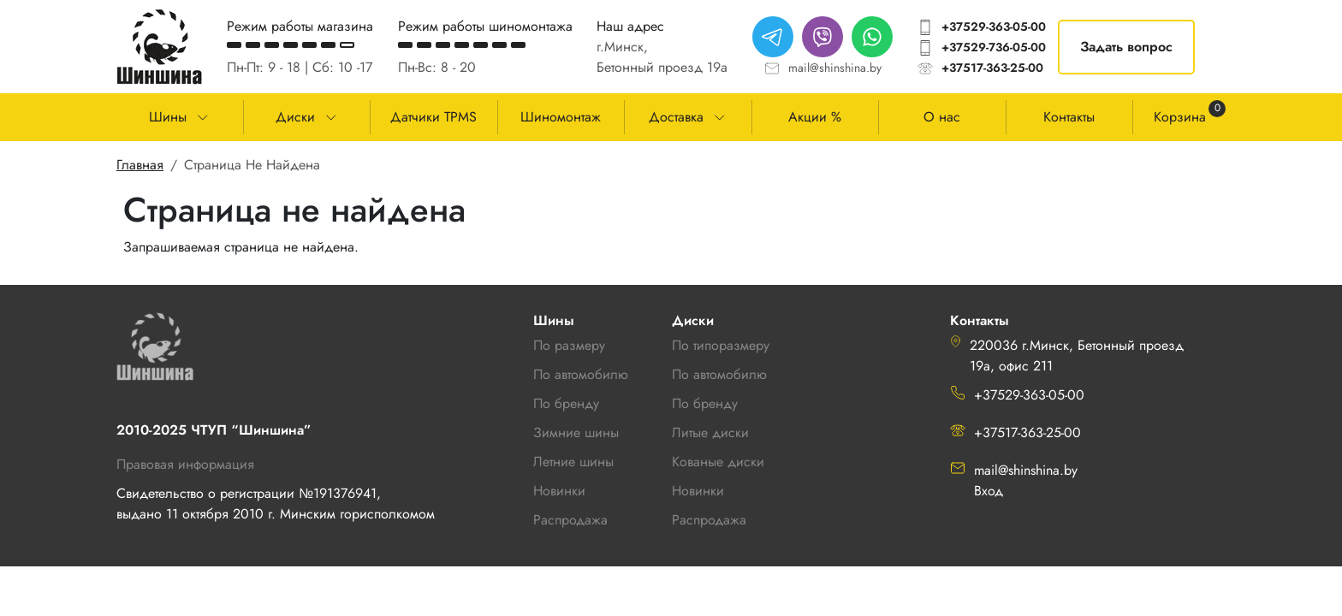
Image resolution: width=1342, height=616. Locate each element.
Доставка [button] (676, 117)
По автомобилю (580, 374)
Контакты (1069, 117)
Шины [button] (168, 117)
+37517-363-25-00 (992, 67)
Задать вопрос (1126, 46)
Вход (988, 490)
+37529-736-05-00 (993, 47)
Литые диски (710, 432)
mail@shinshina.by (835, 67)
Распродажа (709, 520)
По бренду (705, 403)
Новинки (698, 490)
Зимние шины (576, 432)
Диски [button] (295, 117)
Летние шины (573, 461)
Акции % (814, 117)
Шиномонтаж (560, 117)
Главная (139, 165)
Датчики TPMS (433, 117)
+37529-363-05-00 (993, 26)
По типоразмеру (720, 345)
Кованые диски (718, 461)
